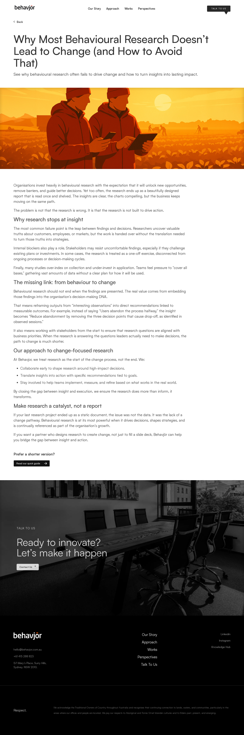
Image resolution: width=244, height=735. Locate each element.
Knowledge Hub (220, 647)
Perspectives (146, 8)
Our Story (94, 8)
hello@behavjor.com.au (28, 649)
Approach (112, 8)
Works (129, 8)
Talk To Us (149, 664)
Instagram (224, 640)
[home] (25, 8)
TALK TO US (218, 8)
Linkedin (225, 634)
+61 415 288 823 (24, 656)
